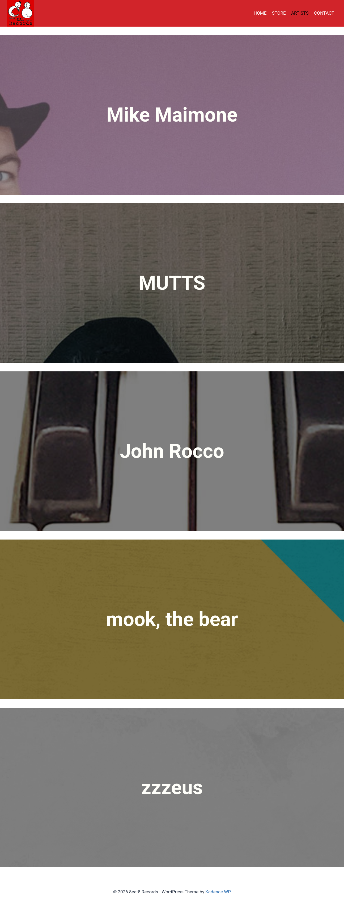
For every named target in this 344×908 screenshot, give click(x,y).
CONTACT (324, 13)
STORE (279, 13)
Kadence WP (218, 891)
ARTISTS (300, 13)
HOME (260, 13)
